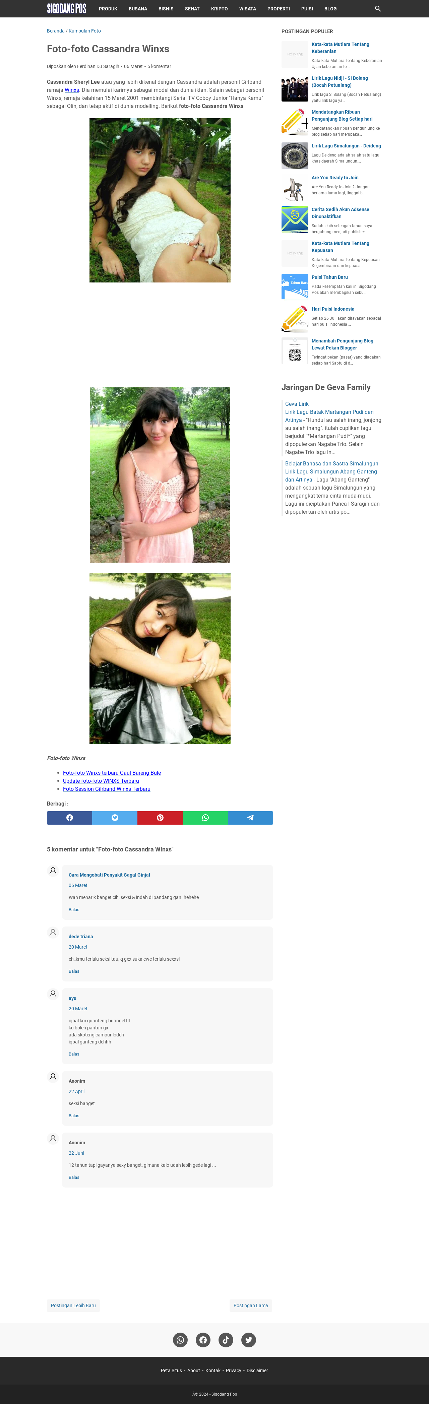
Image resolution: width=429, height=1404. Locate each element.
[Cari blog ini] (378, 9)
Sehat (192, 8)
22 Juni (76, 1153)
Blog (330, 8)
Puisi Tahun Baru (330, 277)
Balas (74, 909)
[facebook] (69, 818)
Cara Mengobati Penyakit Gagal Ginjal (109, 875)
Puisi (307, 8)
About (193, 1370)
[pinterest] (160, 818)
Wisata (247, 8)
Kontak (213, 1370)
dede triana (81, 936)
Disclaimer (257, 1370)
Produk (108, 8)
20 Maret (78, 947)
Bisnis (166, 8)
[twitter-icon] (248, 1340)
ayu (72, 998)
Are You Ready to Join (335, 177)
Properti (278, 8)
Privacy (233, 1370)
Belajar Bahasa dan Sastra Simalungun (331, 463)
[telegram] (250, 818)
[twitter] (114, 818)
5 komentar (159, 66)
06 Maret (78, 885)
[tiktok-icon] (226, 1340)
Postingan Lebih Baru (73, 1305)
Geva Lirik (297, 404)
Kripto (219, 8)
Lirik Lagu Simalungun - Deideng (346, 145)
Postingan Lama (251, 1305)
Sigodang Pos (224, 1394)
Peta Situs (171, 1370)
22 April (76, 1091)
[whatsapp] (205, 818)
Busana (138, 8)
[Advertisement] (160, 336)
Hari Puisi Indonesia (333, 309)
